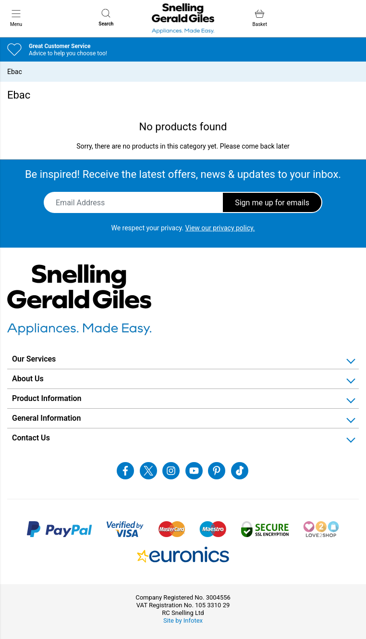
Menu (16, 18)
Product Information (47, 398)
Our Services (34, 358)
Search (105, 17)
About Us (28, 378)
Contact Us (31, 437)
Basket (260, 18)
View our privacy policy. (220, 228)
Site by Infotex (183, 620)
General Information (46, 418)
